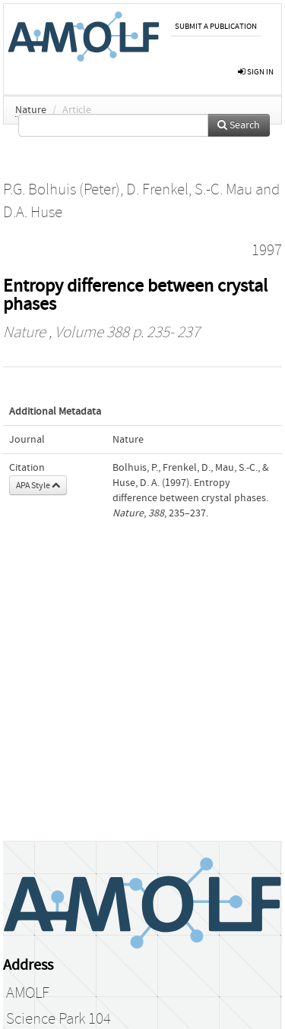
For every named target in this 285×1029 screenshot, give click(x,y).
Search (238, 125)
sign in (256, 72)
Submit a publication (216, 26)
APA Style (38, 485)
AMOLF (27, 993)
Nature (30, 110)
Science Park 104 (58, 1019)
